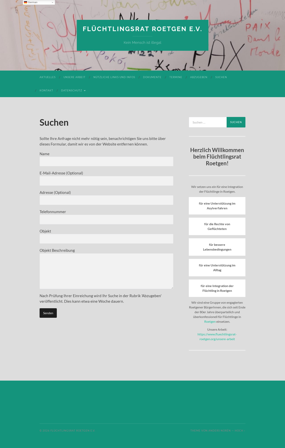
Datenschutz (71, 90)
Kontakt (46, 90)
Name (106, 159)
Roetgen (210, 321)
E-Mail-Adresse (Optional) (106, 178)
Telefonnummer (106, 216)
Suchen (221, 77)
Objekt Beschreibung (106, 268)
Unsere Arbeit (75, 77)
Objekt (106, 236)
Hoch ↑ (240, 430)
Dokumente (152, 77)
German (30, 2)
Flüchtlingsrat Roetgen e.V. (142, 29)
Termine (175, 77)
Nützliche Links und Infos (114, 77)
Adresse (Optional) (106, 197)
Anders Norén (219, 430)
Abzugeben (198, 77)
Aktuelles (48, 77)
